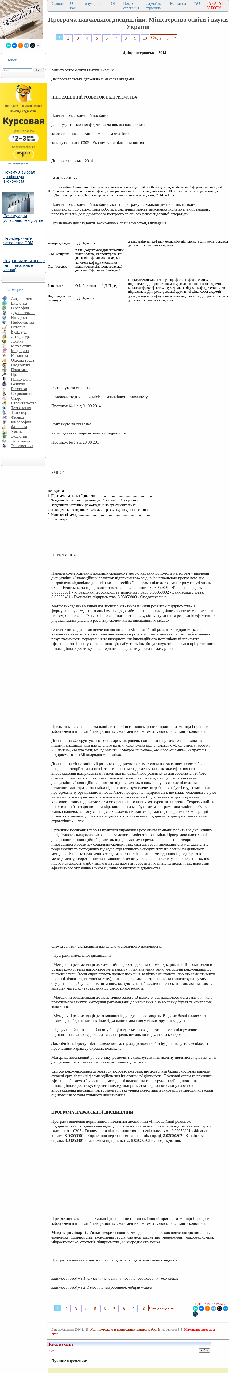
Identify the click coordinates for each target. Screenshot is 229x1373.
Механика (19, 355)
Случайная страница (155, 5)
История (18, 327)
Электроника (22, 446)
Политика (19, 369)
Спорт (16, 398)
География (20, 308)
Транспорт (20, 412)
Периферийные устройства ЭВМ (18, 240)
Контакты (178, 3)
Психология (21, 379)
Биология (19, 303)
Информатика (23, 322)
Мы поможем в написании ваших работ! (124, 1329)
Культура (19, 331)
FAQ (196, 3)
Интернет (19, 317)
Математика (21, 346)
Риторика (19, 388)
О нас (73, 5)
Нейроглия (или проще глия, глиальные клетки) (24, 265)
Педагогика (21, 365)
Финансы (19, 427)
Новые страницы (131, 5)
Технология (21, 408)
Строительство (24, 403)
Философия (21, 422)
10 (145, 38)
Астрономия (21, 298)
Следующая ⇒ (163, 37)
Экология (19, 436)
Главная (57, 3)
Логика (17, 341)
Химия (17, 431)
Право (16, 374)
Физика (17, 417)
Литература (21, 336)
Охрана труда (22, 360)
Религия (18, 384)
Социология (21, 393)
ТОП (113, 3)
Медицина (20, 350)
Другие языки (23, 312)
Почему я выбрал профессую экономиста (19, 177)
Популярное (92, 3)
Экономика (20, 441)
